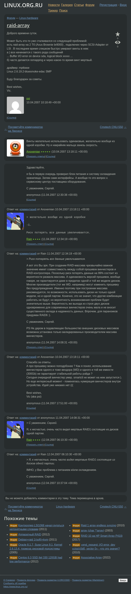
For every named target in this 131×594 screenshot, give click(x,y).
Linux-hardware (28, 18)
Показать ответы (36, 156)
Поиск (63, 10)
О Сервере (9, 580)
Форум (89, 5)
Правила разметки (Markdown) (88, 580)
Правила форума (26, 580)
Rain (29, 239)
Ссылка (12, 118)
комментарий (28, 209)
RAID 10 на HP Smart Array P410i (101, 535)
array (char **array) (92, 530)
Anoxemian (33, 151)
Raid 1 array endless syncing (98, 525)
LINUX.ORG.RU (23, 5)
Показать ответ (35, 244)
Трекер (53, 10)
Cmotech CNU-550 (111, 127)
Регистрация (108, 5)
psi (28, 98)
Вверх (123, 580)
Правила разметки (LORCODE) (53, 580)
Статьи (79, 5)
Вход (123, 5)
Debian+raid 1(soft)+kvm (33, 539)
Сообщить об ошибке (14, 583)
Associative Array (91, 557)
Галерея (67, 5)
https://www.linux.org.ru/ (15, 586)
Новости (54, 5)
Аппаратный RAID (29, 534)
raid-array (18, 25)
